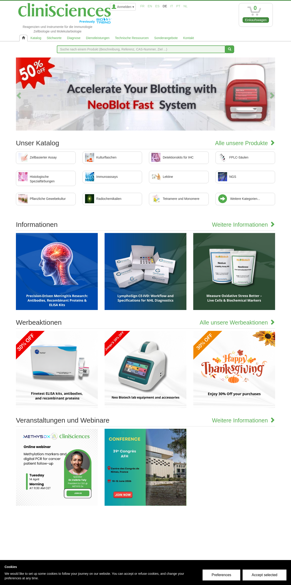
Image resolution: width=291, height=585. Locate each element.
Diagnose (73, 38)
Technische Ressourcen (132, 38)
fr (142, 6)
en (150, 6)
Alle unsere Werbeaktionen (237, 322)
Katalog (35, 38)
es (157, 6)
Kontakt (188, 38)
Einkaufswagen (256, 20)
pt (178, 6)
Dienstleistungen (98, 38)
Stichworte (54, 38)
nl (185, 6)
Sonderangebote (166, 38)
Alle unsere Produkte (245, 143)
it (171, 6)
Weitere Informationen (243, 224)
